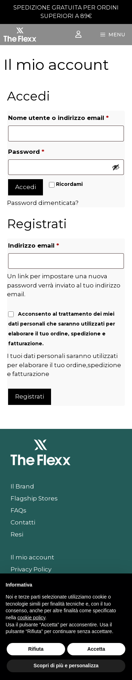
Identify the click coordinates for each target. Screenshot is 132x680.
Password (41, 150)
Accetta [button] (96, 649)
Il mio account (32, 557)
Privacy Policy (31, 569)
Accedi (25, 186)
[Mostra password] (116, 167)
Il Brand (22, 486)
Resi (17, 534)
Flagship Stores (34, 498)
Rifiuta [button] (36, 649)
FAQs (18, 510)
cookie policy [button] (31, 617)
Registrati (29, 396)
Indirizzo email (48, 244)
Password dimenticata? (42, 202)
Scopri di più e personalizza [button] (65, 665)
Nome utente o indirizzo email (66, 116)
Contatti (23, 522)
